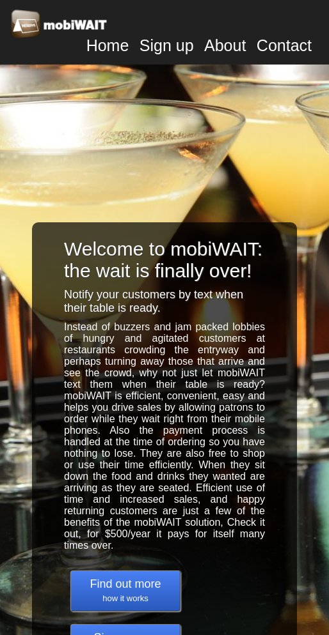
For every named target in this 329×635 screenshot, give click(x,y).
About (225, 45)
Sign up (167, 45)
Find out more (125, 590)
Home (107, 45)
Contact (284, 45)
